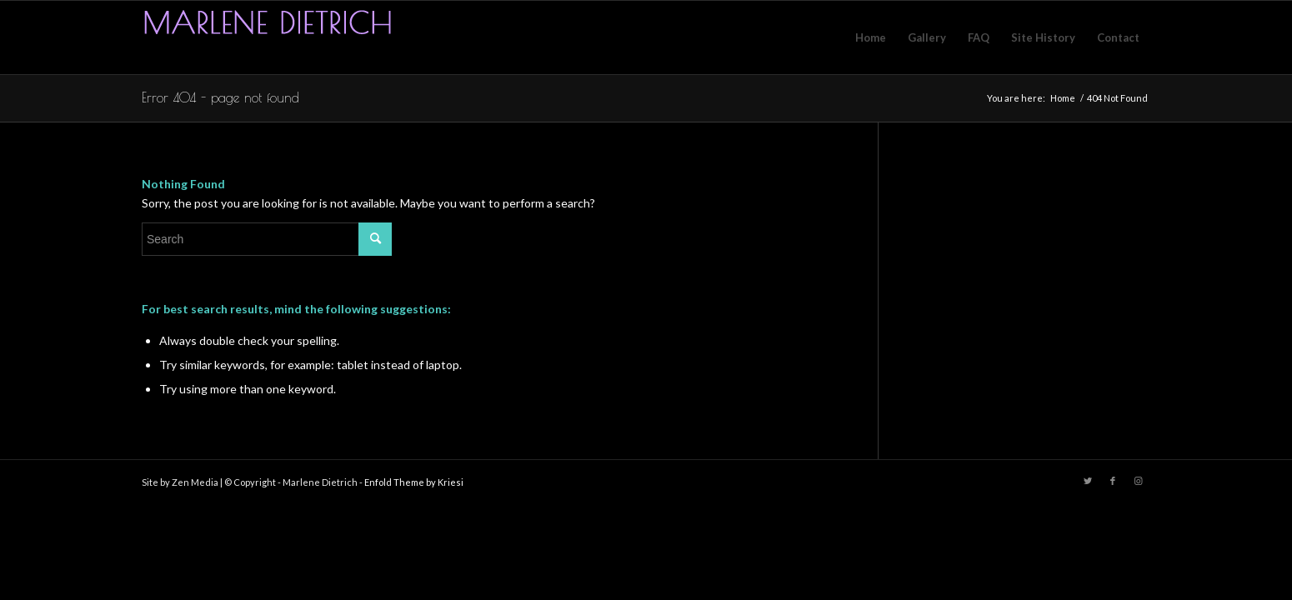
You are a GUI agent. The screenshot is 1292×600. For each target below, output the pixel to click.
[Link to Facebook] (1112, 480)
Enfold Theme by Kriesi (413, 482)
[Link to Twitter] (1087, 480)
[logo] (267, 37)
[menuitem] (870, 37)
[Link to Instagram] (1137, 480)
